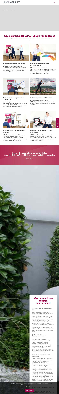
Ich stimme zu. (29, 390)
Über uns (7, 9)
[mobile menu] (54, 3)
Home (3, 9)
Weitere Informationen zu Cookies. (29, 386)
